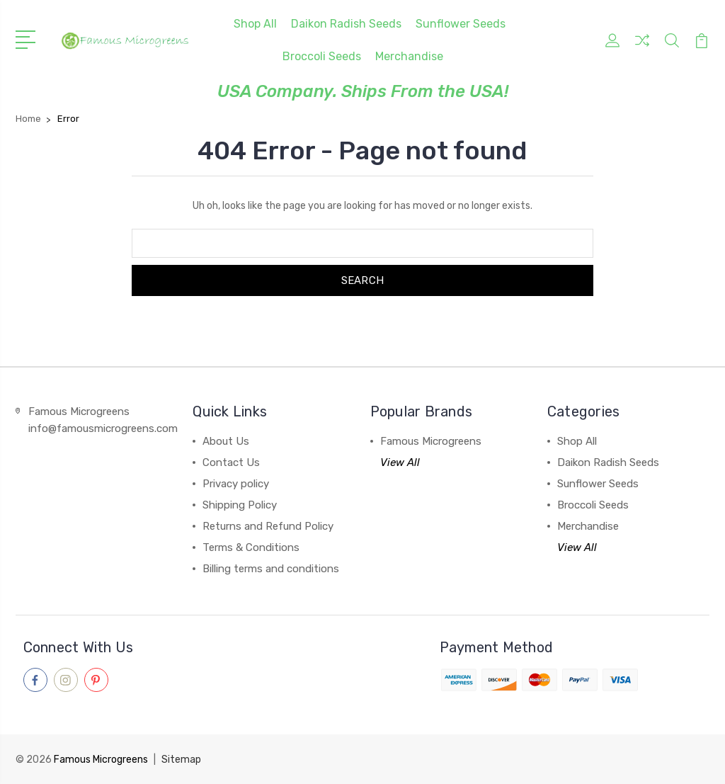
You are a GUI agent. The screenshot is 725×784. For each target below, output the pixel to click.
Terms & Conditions (250, 547)
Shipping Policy (239, 505)
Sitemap (181, 760)
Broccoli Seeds (321, 56)
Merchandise (409, 56)
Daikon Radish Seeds (346, 23)
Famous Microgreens (430, 441)
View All (400, 462)
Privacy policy (235, 483)
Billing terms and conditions (270, 568)
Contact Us (231, 462)
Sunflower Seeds (461, 23)
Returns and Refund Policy (267, 526)
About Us (225, 441)
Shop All (255, 23)
